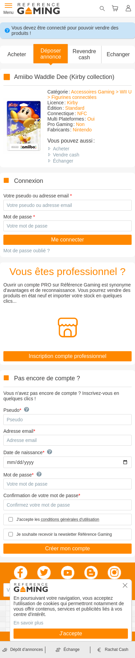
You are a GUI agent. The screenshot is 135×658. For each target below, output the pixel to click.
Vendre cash (66, 154)
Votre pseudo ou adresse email (36, 195)
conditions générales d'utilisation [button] (70, 519)
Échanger (63, 161)
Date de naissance (23, 452)
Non (80, 124)
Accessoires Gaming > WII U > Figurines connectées (89, 94)
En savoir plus (28, 622)
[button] (50, 53)
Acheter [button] (16, 54)
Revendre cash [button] (84, 54)
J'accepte (70, 633)
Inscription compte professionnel (67, 356)
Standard (75, 108)
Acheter (61, 148)
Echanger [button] (118, 54)
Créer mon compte (67, 548)
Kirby (72, 102)
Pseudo (11, 410)
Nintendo (82, 129)
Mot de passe (17, 216)
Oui (91, 119)
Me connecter (67, 239)
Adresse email (18, 431)
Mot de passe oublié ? (26, 250)
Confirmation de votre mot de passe (40, 495)
